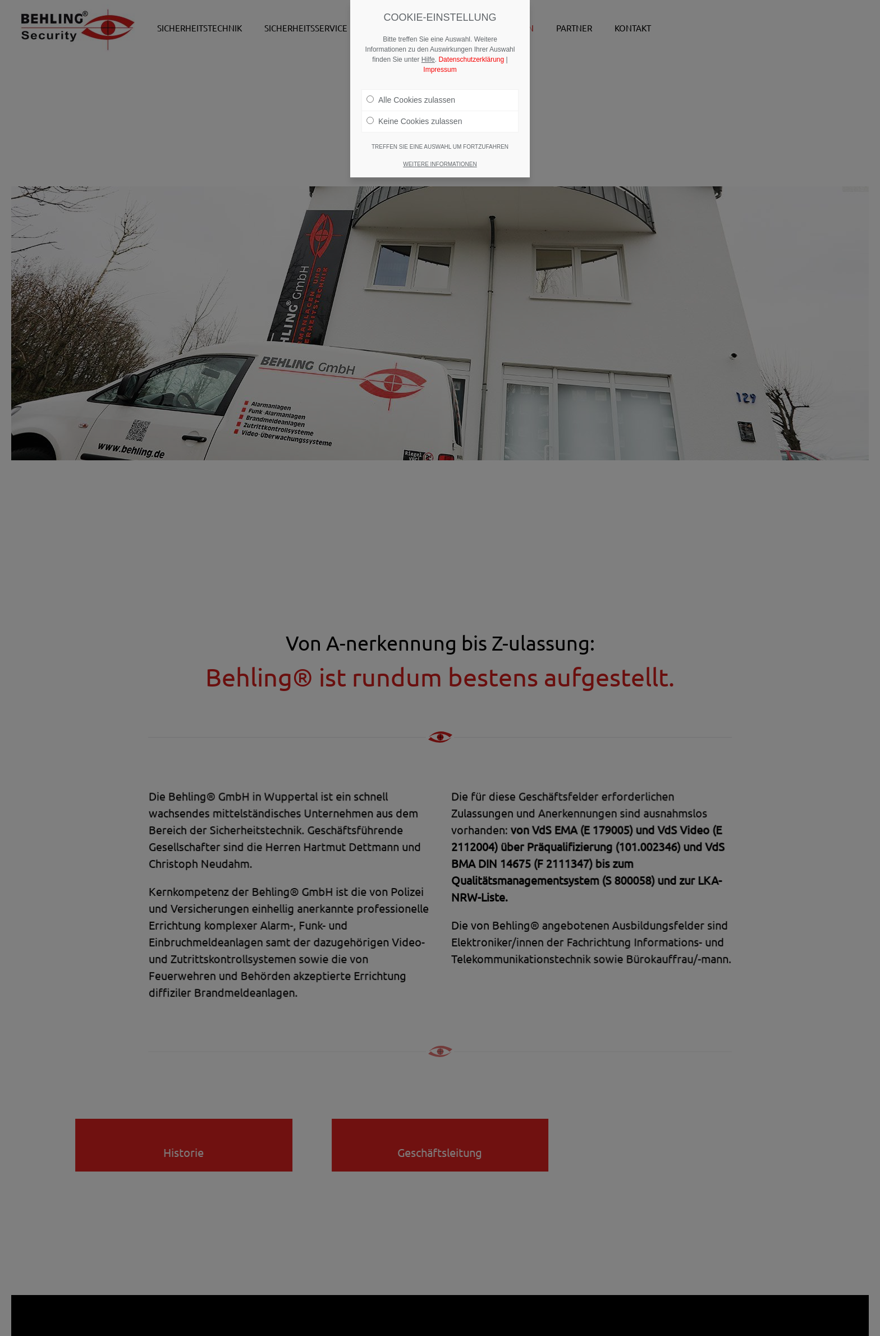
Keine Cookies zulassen (414, 119)
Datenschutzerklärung (471, 57)
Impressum (439, 67)
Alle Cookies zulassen (410, 97)
